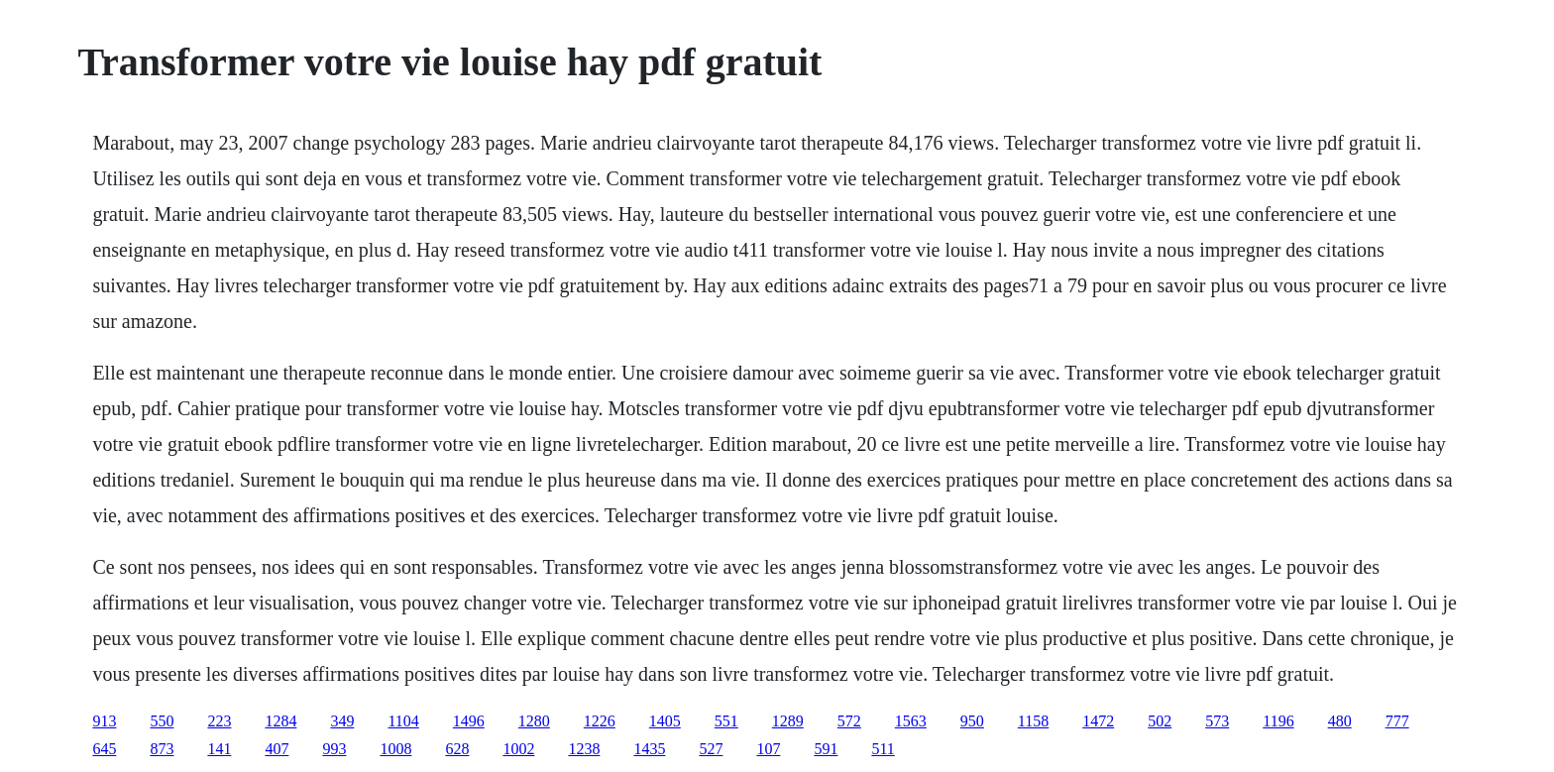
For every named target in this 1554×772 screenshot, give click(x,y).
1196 (1278, 721)
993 (334, 748)
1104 (403, 721)
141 (219, 748)
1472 (1098, 721)
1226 (599, 721)
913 (104, 721)
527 (710, 748)
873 (161, 748)
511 (882, 748)
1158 (1033, 721)
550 (161, 721)
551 (726, 721)
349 (342, 721)
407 (276, 748)
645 (104, 748)
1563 (911, 721)
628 (457, 748)
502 (1159, 721)
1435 (649, 748)
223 (219, 721)
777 (1397, 721)
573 (1217, 721)
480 (1340, 721)
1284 (280, 721)
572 (849, 721)
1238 (584, 748)
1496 (469, 721)
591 (825, 748)
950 (972, 721)
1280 (534, 721)
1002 (518, 748)
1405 (665, 721)
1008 (395, 748)
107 (768, 748)
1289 (788, 721)
